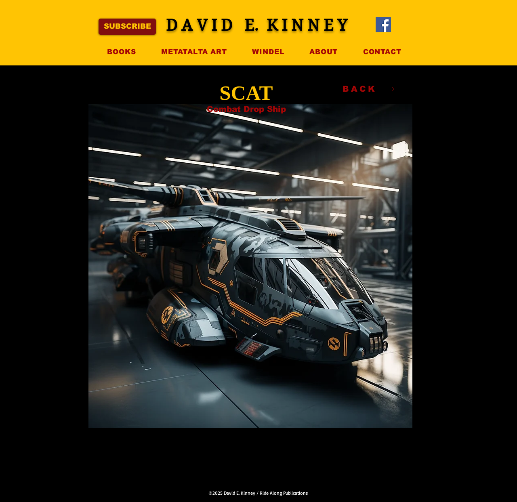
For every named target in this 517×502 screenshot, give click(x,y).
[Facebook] (383, 24)
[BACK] (368, 89)
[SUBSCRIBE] (127, 27)
